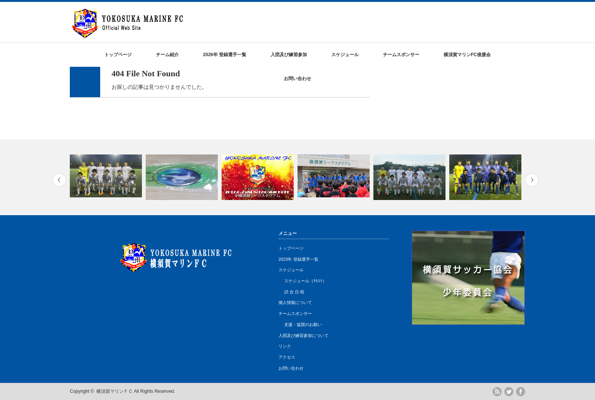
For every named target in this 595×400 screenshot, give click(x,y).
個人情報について (295, 302)
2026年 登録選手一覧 (224, 54)
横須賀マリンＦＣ (114, 391)
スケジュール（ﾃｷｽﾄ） (305, 281)
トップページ (118, 54)
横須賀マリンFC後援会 (467, 54)
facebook (520, 391)
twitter (508, 391)
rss (497, 391)
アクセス (287, 357)
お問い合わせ (297, 78)
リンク (285, 346)
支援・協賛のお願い (303, 324)
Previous (59, 180)
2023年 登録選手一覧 (298, 259)
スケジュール (345, 54)
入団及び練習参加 (289, 54)
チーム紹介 (167, 54)
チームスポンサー (401, 54)
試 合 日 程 (294, 292)
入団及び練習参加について (304, 335)
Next (531, 180)
